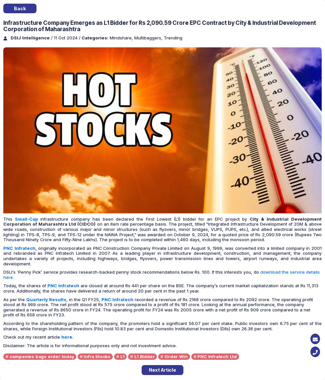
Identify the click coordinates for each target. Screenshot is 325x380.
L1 (122, 356)
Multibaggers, (149, 37)
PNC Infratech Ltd (217, 356)
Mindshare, (122, 37)
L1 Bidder (144, 356)
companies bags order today (42, 356)
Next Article (162, 370)
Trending (173, 37)
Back (20, 8)
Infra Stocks (97, 356)
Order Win (175, 356)
